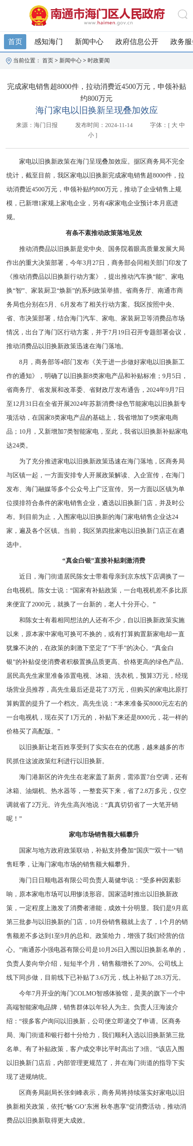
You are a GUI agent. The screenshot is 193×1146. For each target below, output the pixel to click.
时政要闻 (99, 61)
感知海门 (48, 42)
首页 (15, 42)
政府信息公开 (136, 42)
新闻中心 (89, 42)
